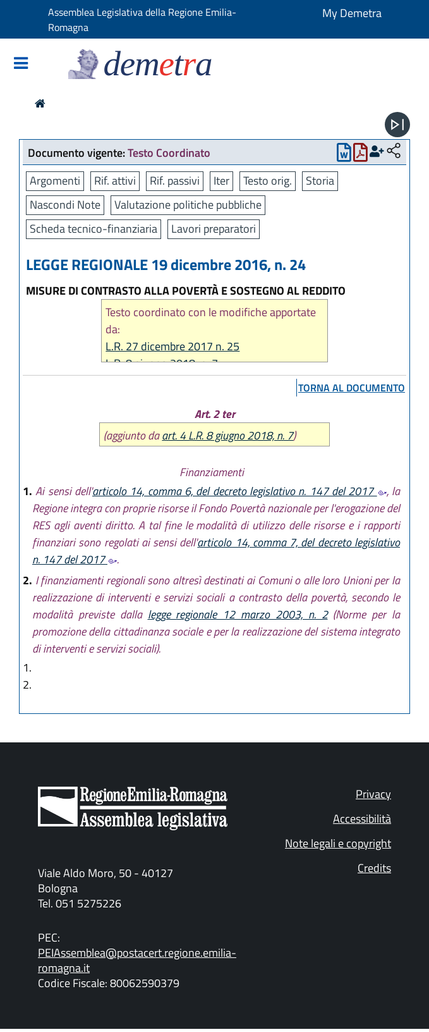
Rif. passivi (175, 180)
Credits (374, 867)
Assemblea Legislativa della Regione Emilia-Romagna (142, 19)
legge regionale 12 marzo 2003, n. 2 (238, 614)
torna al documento (351, 387)
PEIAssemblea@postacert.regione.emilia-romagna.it (137, 960)
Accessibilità (362, 818)
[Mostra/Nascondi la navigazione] (21, 64)
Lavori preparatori (213, 228)
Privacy (373, 793)
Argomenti (55, 180)
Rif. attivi (115, 180)
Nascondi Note (65, 204)
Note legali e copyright (338, 843)
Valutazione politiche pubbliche (188, 204)
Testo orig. (267, 180)
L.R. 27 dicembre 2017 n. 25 (172, 346)
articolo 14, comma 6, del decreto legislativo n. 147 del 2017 (239, 491)
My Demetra (352, 13)
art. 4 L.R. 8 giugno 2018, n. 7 (227, 435)
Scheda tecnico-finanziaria (93, 228)
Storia (320, 180)
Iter (221, 180)
